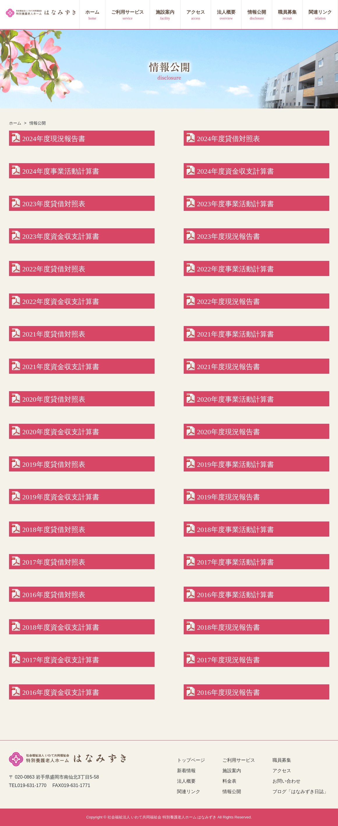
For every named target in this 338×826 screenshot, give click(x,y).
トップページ (191, 760)
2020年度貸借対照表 (53, 399)
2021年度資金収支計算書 (60, 367)
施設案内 (165, 12)
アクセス (195, 12)
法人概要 (226, 12)
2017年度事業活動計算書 (235, 562)
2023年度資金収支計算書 (60, 236)
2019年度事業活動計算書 (235, 464)
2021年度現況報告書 (228, 367)
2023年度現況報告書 (228, 236)
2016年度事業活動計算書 (235, 595)
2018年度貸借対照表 (53, 529)
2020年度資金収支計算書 (60, 432)
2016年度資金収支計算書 (60, 692)
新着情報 (186, 770)
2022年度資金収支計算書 (60, 301)
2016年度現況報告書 (228, 692)
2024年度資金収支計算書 (235, 171)
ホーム (92, 12)
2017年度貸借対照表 (53, 562)
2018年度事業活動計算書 (235, 529)
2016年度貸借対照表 (53, 595)
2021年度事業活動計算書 (235, 334)
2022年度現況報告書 (228, 301)
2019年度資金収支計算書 (60, 497)
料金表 (229, 781)
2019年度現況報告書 (228, 497)
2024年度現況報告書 (53, 139)
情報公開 (256, 12)
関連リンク (320, 12)
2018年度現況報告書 (228, 627)
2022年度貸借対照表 (53, 269)
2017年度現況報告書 (228, 660)
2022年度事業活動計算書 (235, 269)
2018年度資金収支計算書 (60, 627)
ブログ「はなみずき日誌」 (300, 791)
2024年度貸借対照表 (228, 139)
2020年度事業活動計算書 (235, 399)
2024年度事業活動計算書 (60, 171)
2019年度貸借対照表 (53, 464)
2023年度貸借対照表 (53, 204)
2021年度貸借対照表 (53, 334)
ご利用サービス (127, 12)
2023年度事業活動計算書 (235, 204)
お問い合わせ (286, 781)
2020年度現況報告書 (228, 432)
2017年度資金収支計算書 (60, 660)
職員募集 (287, 12)
